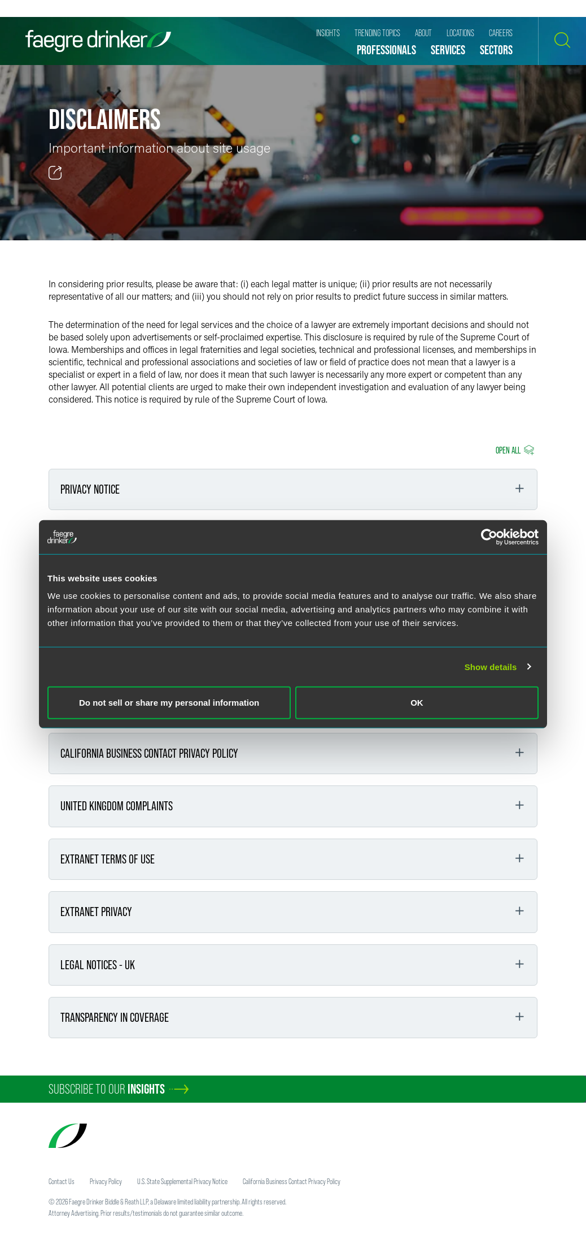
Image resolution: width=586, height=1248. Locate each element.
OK (416, 702)
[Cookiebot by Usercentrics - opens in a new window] (489, 536)
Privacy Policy (106, 1181)
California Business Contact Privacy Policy (291, 1181)
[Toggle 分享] (55, 173)
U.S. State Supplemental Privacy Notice (182, 1181)
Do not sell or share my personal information (169, 702)
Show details (491, 666)
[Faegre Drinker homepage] (98, 41)
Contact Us (62, 1181)
